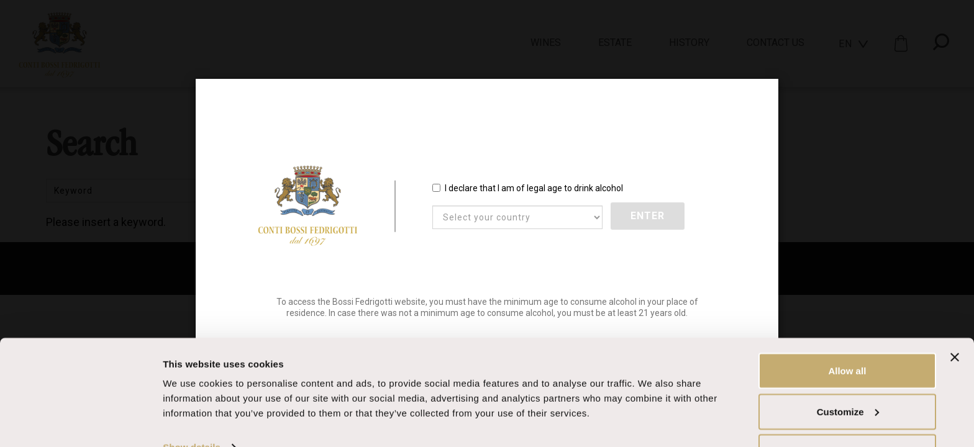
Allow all (847, 332)
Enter (648, 217)
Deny (847, 414)
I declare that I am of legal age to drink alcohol (527, 189)
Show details (192, 409)
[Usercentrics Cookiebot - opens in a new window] (80, 422)
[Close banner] (954, 319)
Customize (848, 373)
